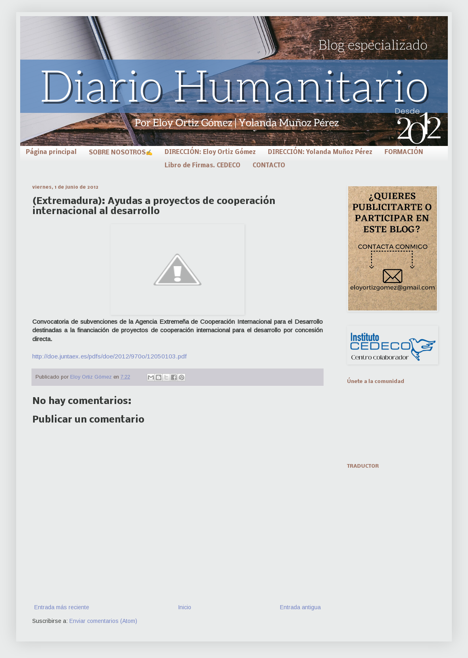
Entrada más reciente (61, 607)
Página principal (51, 152)
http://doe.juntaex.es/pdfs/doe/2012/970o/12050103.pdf (109, 356)
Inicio (184, 607)
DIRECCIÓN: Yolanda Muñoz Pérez (320, 152)
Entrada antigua (300, 607)
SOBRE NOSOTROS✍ (121, 153)
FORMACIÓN (403, 152)
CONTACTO (269, 165)
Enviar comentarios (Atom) (103, 621)
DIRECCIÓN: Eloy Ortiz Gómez (210, 152)
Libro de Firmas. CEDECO (202, 165)
